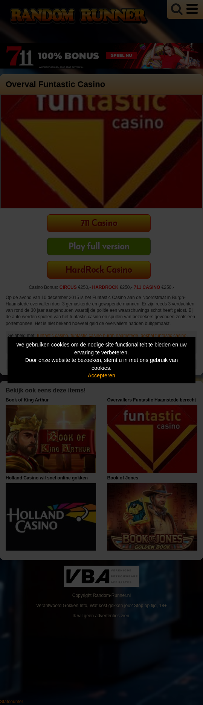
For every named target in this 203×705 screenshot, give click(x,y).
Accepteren (101, 375)
